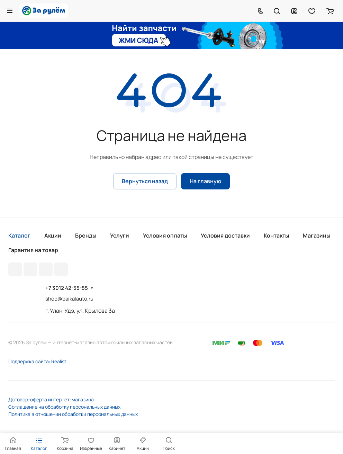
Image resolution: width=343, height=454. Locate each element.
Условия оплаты (165, 235)
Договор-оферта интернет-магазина (51, 399)
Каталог (19, 235)
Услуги (119, 235)
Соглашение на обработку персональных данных (64, 406)
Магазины (316, 235)
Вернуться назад (145, 181)
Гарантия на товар (33, 250)
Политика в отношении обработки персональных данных (73, 414)
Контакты (276, 235)
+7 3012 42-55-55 (66, 288)
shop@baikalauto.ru (69, 298)
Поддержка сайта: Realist (37, 361)
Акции (52, 235)
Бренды (85, 235)
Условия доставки (225, 235)
